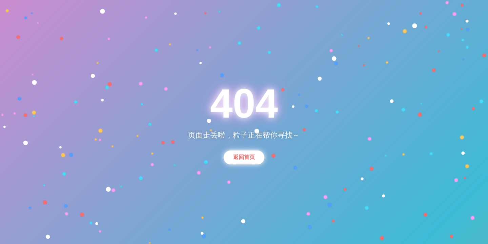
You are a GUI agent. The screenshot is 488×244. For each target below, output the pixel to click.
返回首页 (244, 157)
